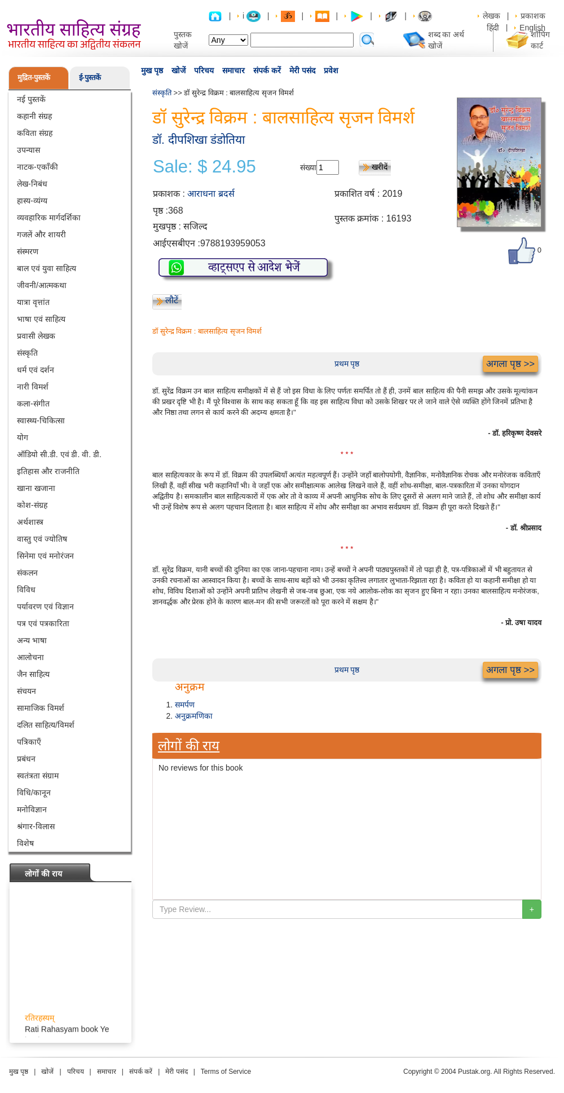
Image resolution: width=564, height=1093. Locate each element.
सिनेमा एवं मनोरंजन (45, 555)
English (532, 27)
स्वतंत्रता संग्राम (38, 775)
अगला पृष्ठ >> (510, 364)
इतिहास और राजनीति (48, 471)
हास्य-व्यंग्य (32, 200)
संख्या (308, 167)
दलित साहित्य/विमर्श (45, 724)
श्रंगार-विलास (36, 826)
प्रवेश (331, 70)
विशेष (25, 843)
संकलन (27, 572)
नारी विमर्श (33, 386)
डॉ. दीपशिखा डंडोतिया (198, 139)
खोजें (178, 70)
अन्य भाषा (32, 640)
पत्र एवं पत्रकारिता (43, 623)
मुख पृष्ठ (152, 70)
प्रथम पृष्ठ (347, 363)
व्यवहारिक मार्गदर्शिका (49, 217)
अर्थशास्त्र (30, 521)
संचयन (26, 691)
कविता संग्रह (34, 133)
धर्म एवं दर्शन (35, 369)
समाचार (233, 70)
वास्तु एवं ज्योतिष (42, 538)
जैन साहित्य (33, 674)
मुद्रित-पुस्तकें (33, 77)
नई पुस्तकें (31, 99)
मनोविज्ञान (32, 809)
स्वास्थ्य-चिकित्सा (41, 420)
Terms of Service (226, 1072)
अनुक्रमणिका (194, 715)
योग (22, 437)
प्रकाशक (533, 15)
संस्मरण (27, 251)
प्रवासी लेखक (36, 335)
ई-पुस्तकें (90, 77)
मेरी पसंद (302, 70)
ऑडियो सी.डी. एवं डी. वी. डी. (59, 454)
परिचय (204, 70)
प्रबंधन (26, 758)
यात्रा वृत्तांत (33, 302)
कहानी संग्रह (34, 116)
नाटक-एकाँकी (37, 166)
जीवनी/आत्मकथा (42, 285)
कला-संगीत (33, 403)
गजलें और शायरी (41, 234)
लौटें (171, 300)
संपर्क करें (267, 70)
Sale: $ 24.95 (204, 166)
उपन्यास (28, 149)
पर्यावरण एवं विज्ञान (45, 606)
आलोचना (30, 657)
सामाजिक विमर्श (40, 708)
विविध (26, 589)
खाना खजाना (36, 488)
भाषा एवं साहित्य (41, 319)
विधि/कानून (34, 792)
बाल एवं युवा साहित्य (46, 268)
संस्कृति (27, 352)
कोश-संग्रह (32, 505)
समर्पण (185, 704)
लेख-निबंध (32, 183)
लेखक (491, 15)
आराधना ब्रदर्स (210, 193)
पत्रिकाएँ (29, 741)
